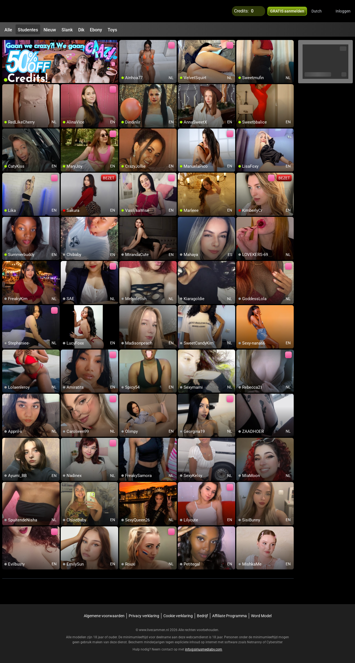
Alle (8, 29)
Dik (81, 29)
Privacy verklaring (144, 616)
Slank (67, 29)
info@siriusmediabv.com (203, 649)
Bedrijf (202, 616)
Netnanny (255, 642)
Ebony (96, 29)
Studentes (28, 29)
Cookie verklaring (178, 616)
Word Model (261, 616)
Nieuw (50, 29)
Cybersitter (275, 642)
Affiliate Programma (229, 616)
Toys (112, 29)
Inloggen (343, 11)
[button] (320, 11)
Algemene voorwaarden (104, 616)
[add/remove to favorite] (124, 44)
